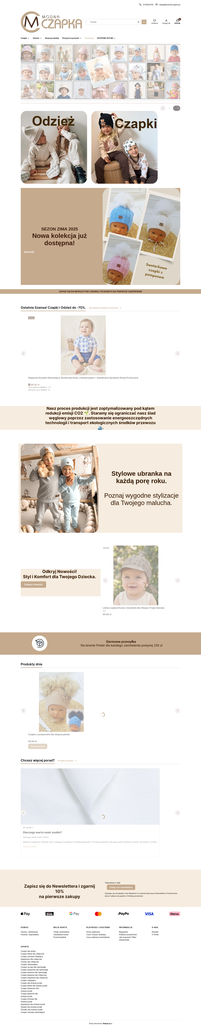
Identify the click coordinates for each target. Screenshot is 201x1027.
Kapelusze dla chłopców (31, 959)
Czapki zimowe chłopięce (32, 956)
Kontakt (155, 932)
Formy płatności (93, 932)
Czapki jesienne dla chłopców (34, 975)
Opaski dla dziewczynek (31, 1007)
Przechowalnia (59, 937)
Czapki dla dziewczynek (31, 983)
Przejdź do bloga (67, 760)
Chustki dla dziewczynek (32, 1009)
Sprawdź (29, 252)
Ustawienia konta (60, 934)
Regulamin (123, 932)
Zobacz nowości (33, 584)
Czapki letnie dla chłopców (32, 954)
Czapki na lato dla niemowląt (33, 967)
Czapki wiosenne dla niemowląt (34, 970)
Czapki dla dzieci (28, 951)
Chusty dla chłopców (30, 962)
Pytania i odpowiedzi (30, 934)
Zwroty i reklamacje (29, 932)
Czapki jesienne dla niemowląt (34, 972)
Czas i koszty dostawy (96, 934)
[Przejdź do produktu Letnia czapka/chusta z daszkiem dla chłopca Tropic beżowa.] (136, 575)
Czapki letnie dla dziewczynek (34, 985)
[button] (144, 22)
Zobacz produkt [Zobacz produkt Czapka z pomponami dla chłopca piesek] (37, 746)
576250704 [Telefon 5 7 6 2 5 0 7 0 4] (148, 4)
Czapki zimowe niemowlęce (33, 1012)
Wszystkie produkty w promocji (105, 308)
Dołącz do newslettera (121, 887)
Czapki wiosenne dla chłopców (34, 978)
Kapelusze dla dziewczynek (33, 1004)
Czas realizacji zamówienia (98, 937)
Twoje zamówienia (61, 932)
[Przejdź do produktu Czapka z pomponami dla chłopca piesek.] (61, 702)
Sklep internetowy (99, 1023)
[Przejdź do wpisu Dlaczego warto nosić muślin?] (90, 796)
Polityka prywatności (128, 934)
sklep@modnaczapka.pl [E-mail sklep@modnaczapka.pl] (169, 4)
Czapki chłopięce (28, 980)
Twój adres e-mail (112, 883)
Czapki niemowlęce (29, 964)
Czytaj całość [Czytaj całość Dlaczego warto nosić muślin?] (30, 846)
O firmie (155, 934)
